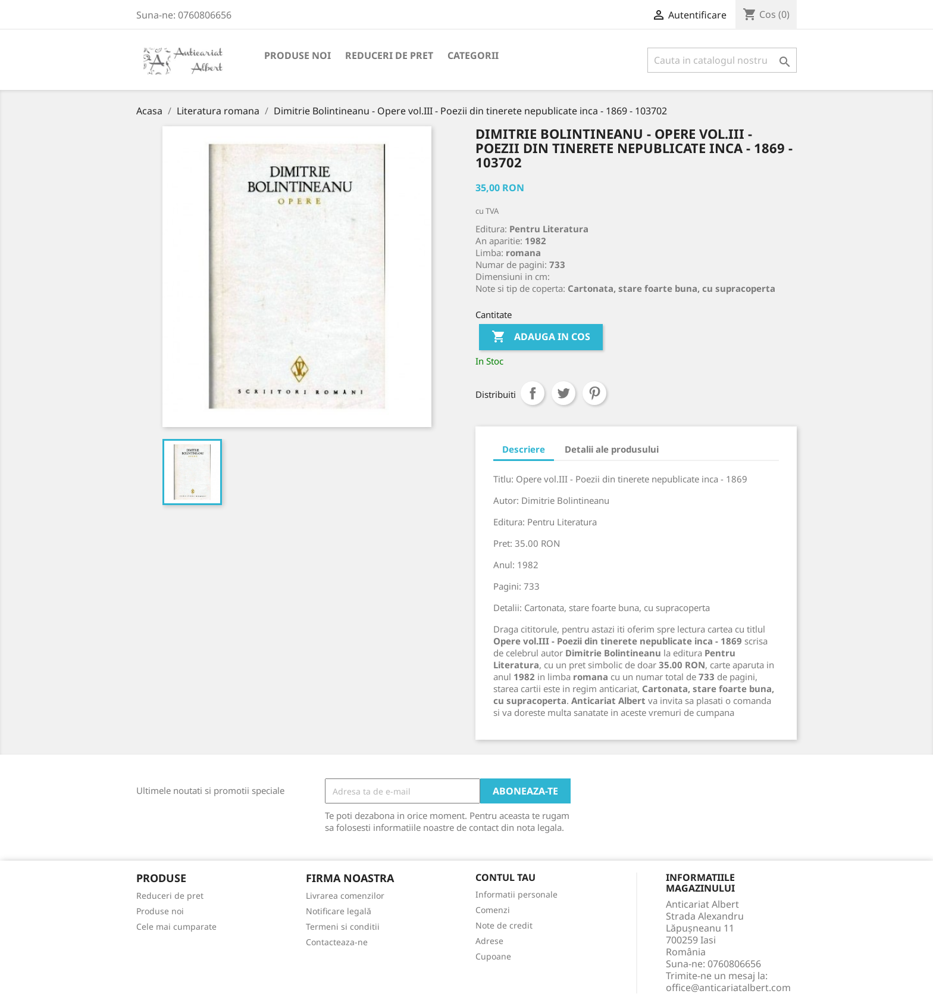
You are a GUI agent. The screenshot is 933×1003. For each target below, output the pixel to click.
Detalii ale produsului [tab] (612, 449)
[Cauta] (722, 60)
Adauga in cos (540, 337)
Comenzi (492, 909)
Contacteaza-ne (337, 942)
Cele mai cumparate (176, 926)
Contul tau (505, 878)
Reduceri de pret (389, 55)
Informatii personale (516, 894)
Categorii (473, 55)
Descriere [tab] (523, 449)
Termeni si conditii (343, 926)
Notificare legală (338, 911)
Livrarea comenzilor (345, 895)
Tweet (563, 393)
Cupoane (493, 956)
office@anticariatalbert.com (728, 987)
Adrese (489, 940)
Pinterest (594, 393)
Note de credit (504, 925)
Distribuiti (532, 393)
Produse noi (297, 55)
